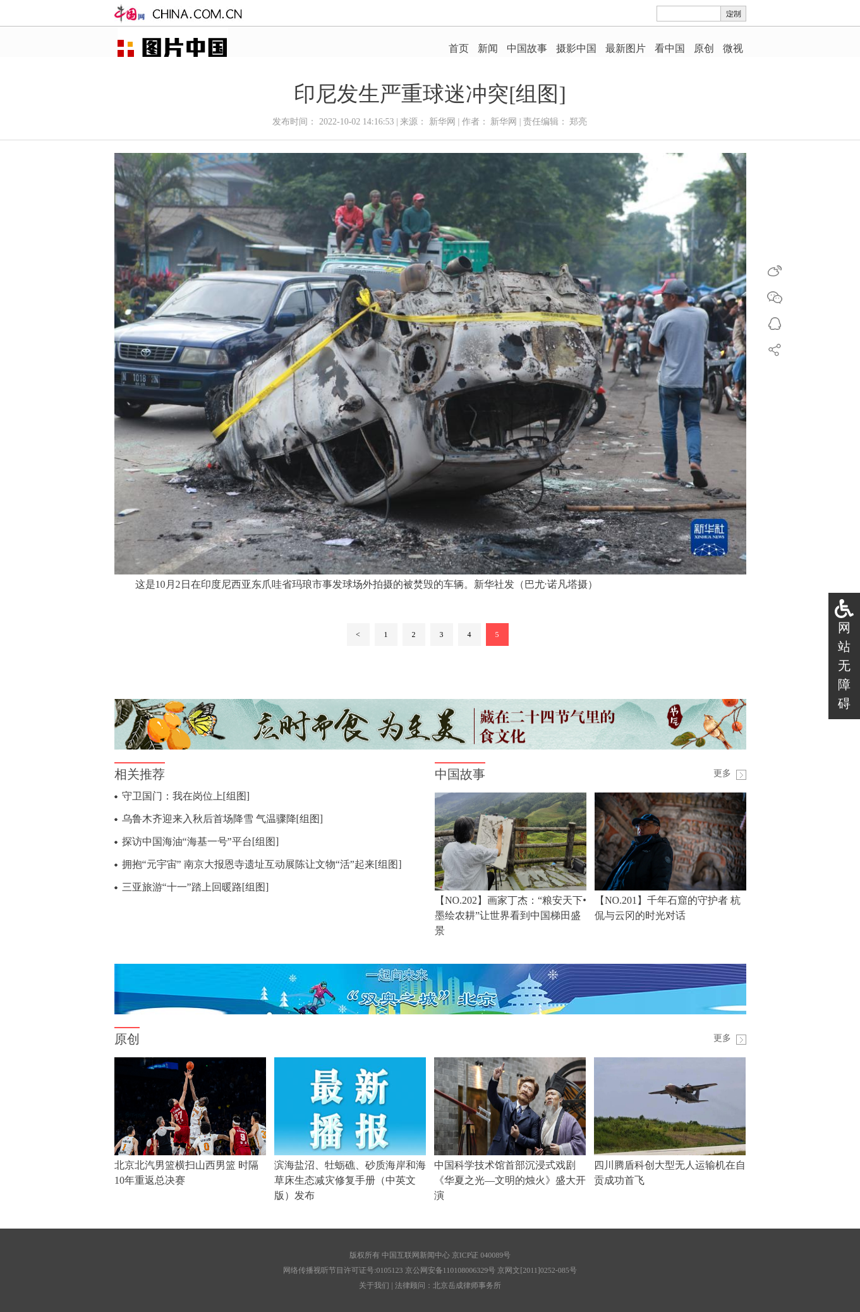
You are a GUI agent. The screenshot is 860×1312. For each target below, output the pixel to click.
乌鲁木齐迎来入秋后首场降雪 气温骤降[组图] (223, 818)
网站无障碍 (844, 665)
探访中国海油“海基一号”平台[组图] (200, 841)
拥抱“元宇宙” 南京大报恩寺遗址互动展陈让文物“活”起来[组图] (262, 864)
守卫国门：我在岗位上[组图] (186, 796)
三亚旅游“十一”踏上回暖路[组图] (195, 887)
